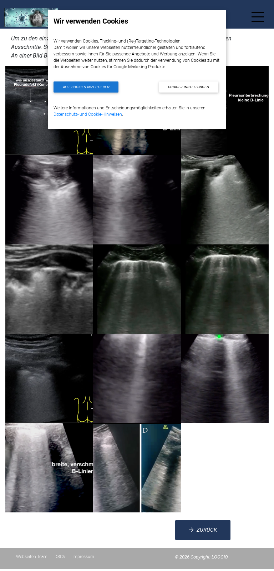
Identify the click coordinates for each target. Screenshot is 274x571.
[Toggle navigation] (257, 18)
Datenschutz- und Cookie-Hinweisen (88, 114)
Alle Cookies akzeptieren (86, 87)
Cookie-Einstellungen (188, 87)
